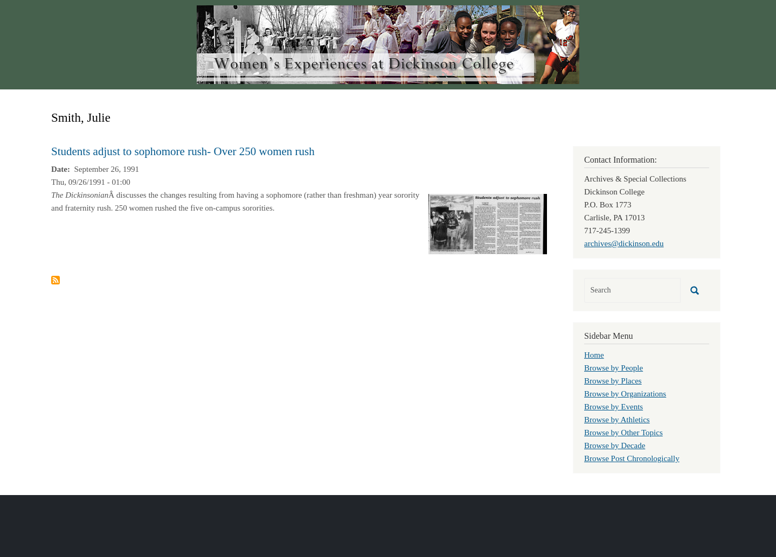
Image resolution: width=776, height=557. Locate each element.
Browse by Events (613, 406)
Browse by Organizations (625, 393)
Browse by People (613, 368)
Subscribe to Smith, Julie (55, 280)
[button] (487, 223)
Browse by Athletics (617, 419)
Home (594, 355)
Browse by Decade (614, 445)
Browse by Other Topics (623, 432)
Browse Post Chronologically (632, 458)
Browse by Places (613, 381)
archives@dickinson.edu (624, 243)
